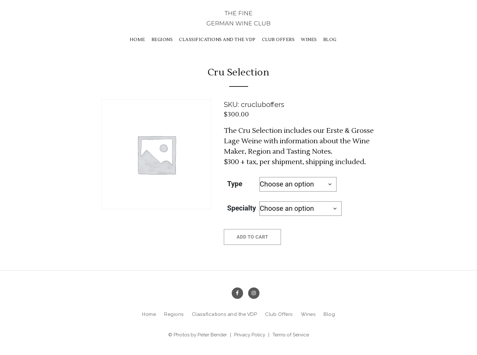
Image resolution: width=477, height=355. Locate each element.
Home (137, 40)
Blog (330, 40)
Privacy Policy (249, 335)
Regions (162, 40)
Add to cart (252, 237)
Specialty (241, 208)
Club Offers (278, 40)
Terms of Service (290, 335)
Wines (309, 40)
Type (234, 184)
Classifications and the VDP (217, 40)
